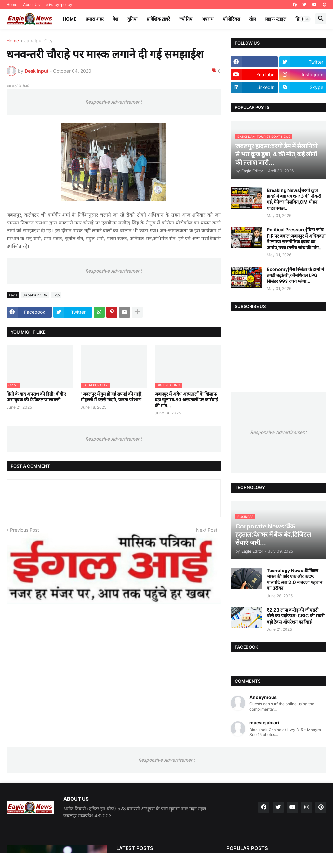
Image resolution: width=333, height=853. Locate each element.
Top (56, 295)
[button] (305, 19)
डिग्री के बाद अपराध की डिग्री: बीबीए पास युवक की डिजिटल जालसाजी (36, 396)
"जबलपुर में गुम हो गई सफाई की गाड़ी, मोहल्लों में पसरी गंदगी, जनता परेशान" (112, 396)
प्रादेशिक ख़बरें (158, 19)
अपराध (207, 19)
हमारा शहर (95, 19)
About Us (31, 4)
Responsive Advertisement (113, 102)
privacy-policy (59, 4)
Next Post (206, 530)
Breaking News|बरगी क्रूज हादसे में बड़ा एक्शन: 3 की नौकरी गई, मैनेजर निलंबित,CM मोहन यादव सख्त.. (294, 199)
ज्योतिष (185, 19)
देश (115, 19)
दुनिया (132, 19)
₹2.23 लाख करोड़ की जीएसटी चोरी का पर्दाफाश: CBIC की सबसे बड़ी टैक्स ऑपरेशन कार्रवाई (295, 615)
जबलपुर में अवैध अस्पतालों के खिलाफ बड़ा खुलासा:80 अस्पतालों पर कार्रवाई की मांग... (186, 399)
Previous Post (24, 530)
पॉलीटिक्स (231, 19)
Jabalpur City (38, 40)
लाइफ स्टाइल (275, 19)
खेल (252, 19)
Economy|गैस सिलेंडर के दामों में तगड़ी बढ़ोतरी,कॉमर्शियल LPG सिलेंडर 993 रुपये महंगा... (295, 275)
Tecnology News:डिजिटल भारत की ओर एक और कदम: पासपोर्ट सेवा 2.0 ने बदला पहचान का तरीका (294, 579)
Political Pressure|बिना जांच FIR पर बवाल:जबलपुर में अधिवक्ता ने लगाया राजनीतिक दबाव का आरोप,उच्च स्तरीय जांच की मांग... (296, 238)
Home (12, 4)
